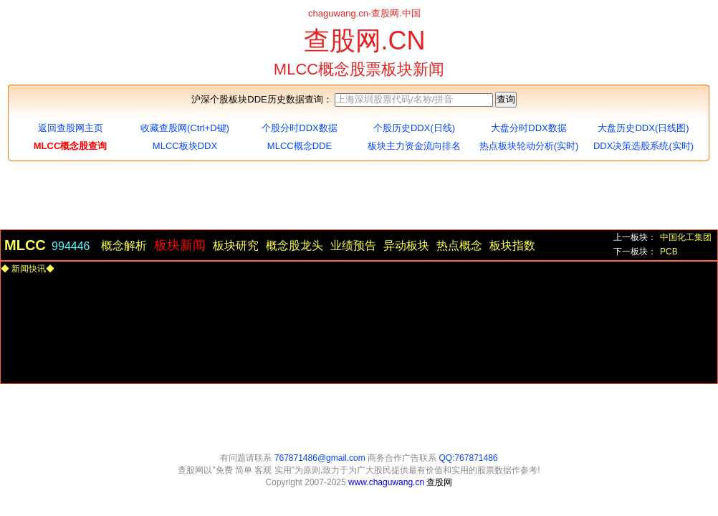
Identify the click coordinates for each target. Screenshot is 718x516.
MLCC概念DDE (299, 145)
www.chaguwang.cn (387, 482)
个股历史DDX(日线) (414, 128)
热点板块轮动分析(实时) (529, 145)
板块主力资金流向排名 (414, 145)
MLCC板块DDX (185, 145)
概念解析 (124, 245)
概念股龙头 (294, 245)
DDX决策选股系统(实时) (643, 145)
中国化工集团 (686, 237)
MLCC (25, 243)
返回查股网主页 (70, 128)
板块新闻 (180, 245)
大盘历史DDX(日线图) (643, 128)
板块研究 (236, 245)
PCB (669, 252)
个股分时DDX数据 (299, 128)
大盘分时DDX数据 (528, 128)
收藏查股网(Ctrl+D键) (184, 128)
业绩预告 (353, 245)
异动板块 (406, 245)
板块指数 (512, 245)
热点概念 (459, 245)
